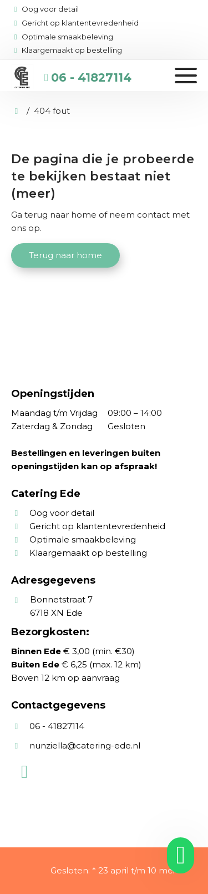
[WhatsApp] (24, 772)
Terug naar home (65, 255)
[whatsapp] (177, 855)
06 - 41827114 (91, 77)
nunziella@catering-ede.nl (84, 745)
